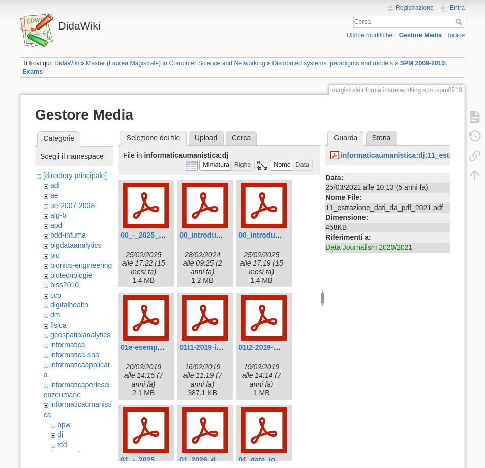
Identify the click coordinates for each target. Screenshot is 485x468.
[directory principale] (75, 175)
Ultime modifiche (370, 35)
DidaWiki (66, 63)
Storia (381, 138)
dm (55, 315)
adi (55, 185)
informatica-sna (74, 354)
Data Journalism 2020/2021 (368, 247)
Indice (456, 35)
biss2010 (64, 285)
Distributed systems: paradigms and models (332, 63)
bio (55, 255)
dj (60, 434)
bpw (64, 425)
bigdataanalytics (75, 245)
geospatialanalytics (80, 335)
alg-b (58, 215)
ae (54, 195)
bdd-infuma (68, 235)
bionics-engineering (81, 265)
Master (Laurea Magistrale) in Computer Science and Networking (175, 63)
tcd (62, 445)
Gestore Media (420, 35)
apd (56, 225)
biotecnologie (71, 275)
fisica (58, 325)
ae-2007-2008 (72, 205)
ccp (56, 295)
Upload (206, 138)
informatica (67, 345)
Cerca (460, 21)
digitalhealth (69, 305)
